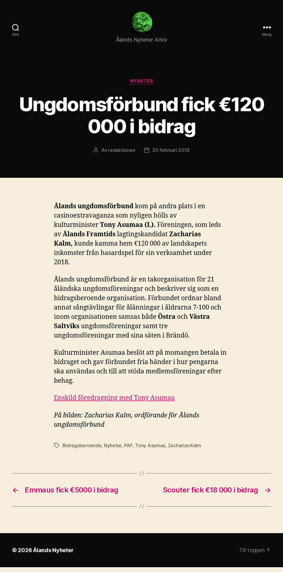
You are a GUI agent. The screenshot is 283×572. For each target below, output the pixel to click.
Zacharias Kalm (184, 450)
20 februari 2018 (171, 155)
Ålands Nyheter (53, 555)
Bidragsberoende (82, 450)
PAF (128, 450)
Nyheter (141, 86)
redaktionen (121, 155)
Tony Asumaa (150, 450)
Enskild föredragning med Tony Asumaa (114, 403)
